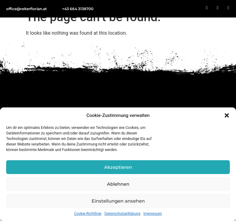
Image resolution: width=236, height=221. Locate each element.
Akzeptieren (118, 167)
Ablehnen (118, 184)
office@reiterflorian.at (26, 8)
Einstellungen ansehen (118, 201)
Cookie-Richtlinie (87, 213)
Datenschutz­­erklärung (122, 213)
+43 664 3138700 (77, 8)
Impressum (153, 213)
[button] (227, 115)
